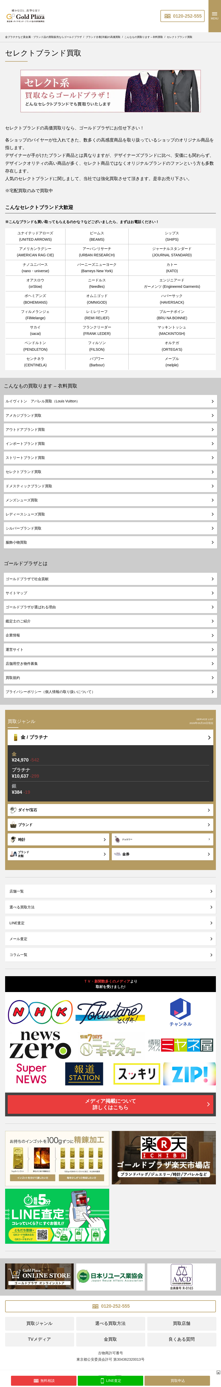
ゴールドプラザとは (26, 563)
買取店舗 (181, 1323)
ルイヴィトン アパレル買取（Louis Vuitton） (43, 401)
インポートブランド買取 (25, 444)
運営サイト (15, 649)
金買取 (110, 1339)
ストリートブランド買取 (25, 458)
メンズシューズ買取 (22, 500)
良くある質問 (182, 1339)
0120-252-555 (182, 16)
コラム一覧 (18, 955)
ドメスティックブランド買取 (29, 486)
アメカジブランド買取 (23, 415)
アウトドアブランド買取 (25, 429)
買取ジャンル (39, 1323)
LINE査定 (17, 923)
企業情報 (13, 635)
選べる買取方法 (22, 907)
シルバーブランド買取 (23, 528)
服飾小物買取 (16, 542)
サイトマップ (16, 593)
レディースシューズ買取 (25, 514)
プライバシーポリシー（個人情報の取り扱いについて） (50, 692)
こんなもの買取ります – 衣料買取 (40, 386)
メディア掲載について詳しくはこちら (110, 1104)
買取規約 (13, 678)
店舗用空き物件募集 (22, 664)
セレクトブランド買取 (23, 472)
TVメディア (39, 1339)
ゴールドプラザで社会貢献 (27, 579)
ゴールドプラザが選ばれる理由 (31, 607)
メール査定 (18, 939)
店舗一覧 (16, 891)
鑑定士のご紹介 (18, 621)
